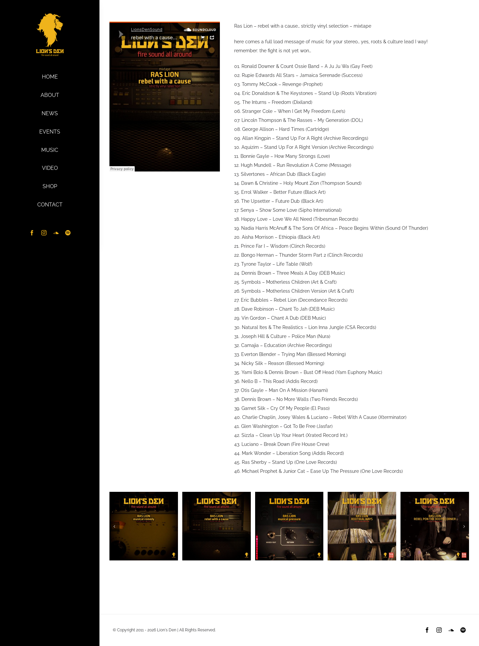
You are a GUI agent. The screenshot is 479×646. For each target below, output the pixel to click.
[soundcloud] (56, 232)
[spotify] (68, 232)
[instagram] (44, 232)
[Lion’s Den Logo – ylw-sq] (50, 14)
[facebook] (32, 232)
